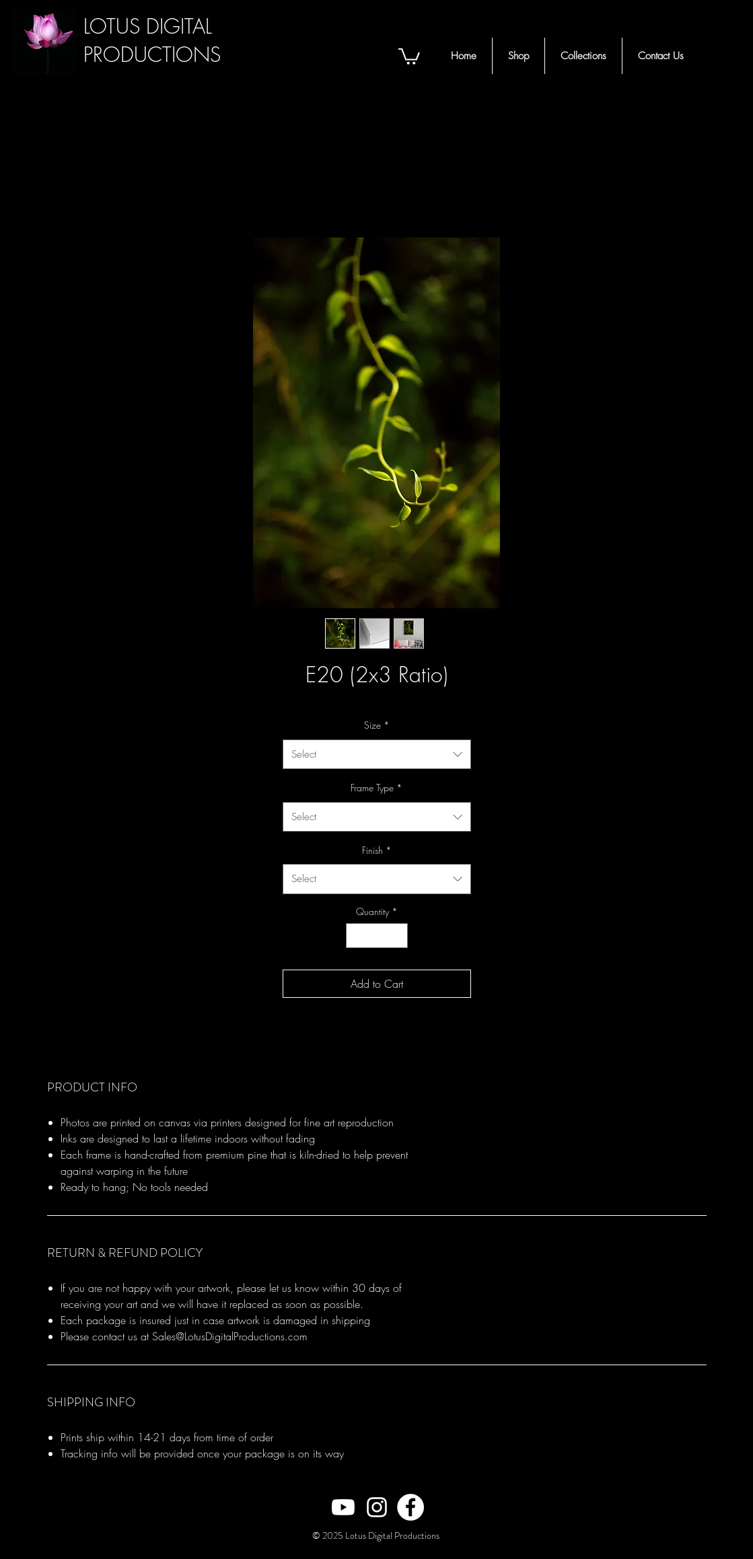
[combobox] (377, 754)
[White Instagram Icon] (376, 1507)
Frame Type (376, 787)
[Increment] (397, 935)
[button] (409, 55)
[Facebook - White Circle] (410, 1507)
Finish (377, 850)
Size (377, 725)
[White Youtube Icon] (343, 1507)
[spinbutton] (377, 935)
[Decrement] (356, 935)
